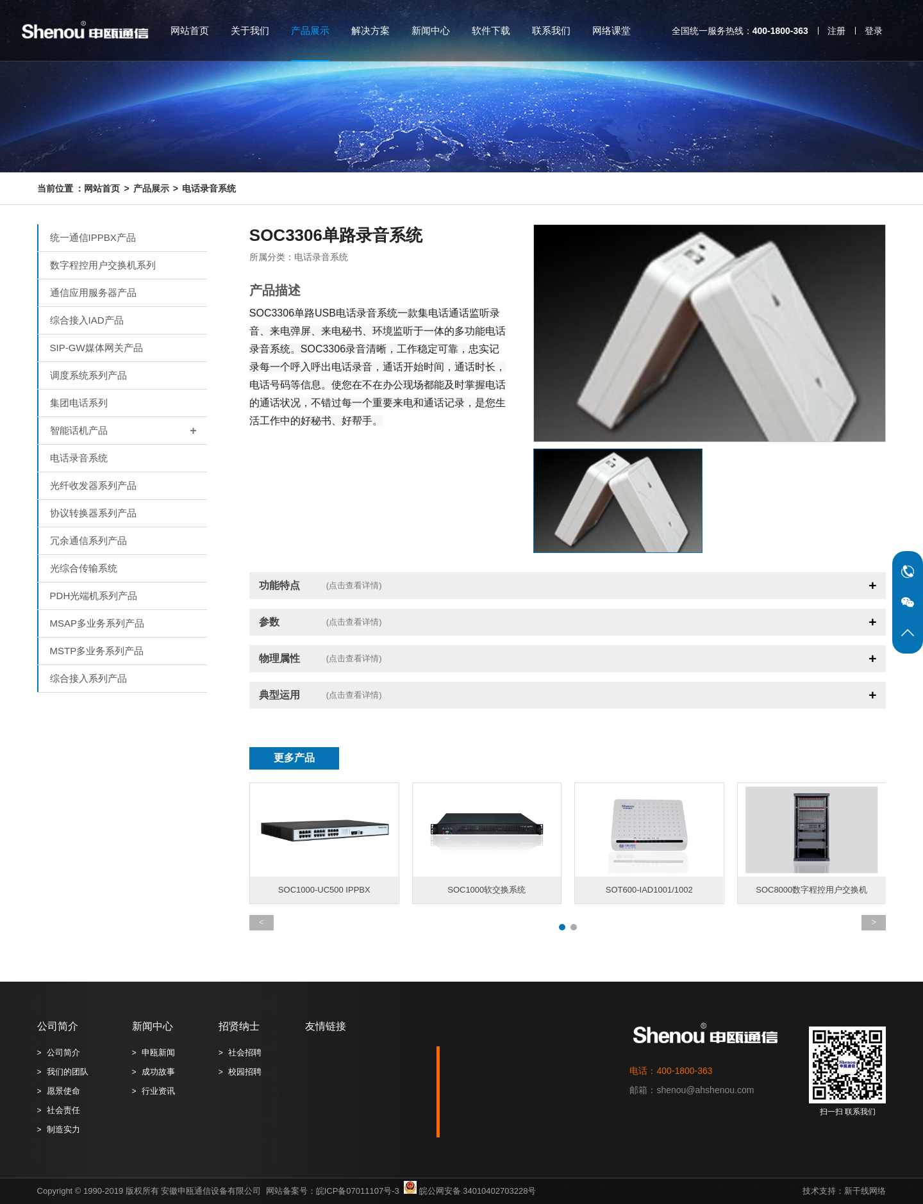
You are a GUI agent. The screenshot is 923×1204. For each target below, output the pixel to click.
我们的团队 (67, 1071)
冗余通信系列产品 (88, 540)
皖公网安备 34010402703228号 (467, 1191)
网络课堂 (611, 30)
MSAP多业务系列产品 (97, 623)
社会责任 (63, 1110)
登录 (874, 31)
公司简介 (57, 1026)
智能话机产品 (128, 430)
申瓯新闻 (158, 1052)
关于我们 (250, 30)
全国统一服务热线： (740, 31)
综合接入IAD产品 (87, 320)
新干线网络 (865, 1191)
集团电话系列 (79, 402)
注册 (836, 31)
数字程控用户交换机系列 (103, 265)
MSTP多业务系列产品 (97, 650)
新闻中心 (431, 30)
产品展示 (310, 30)
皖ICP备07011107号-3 (357, 1191)
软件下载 (491, 30)
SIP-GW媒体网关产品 (96, 347)
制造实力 (63, 1129)
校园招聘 (245, 1071)
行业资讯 (158, 1091)
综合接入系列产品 (88, 678)
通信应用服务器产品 (93, 292)
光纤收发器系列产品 (93, 485)
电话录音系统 (209, 188)
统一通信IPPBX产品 (93, 237)
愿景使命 (63, 1091)
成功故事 (158, 1071)
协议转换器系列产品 (93, 512)
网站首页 (189, 30)
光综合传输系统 (83, 568)
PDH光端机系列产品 (94, 595)
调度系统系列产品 (88, 375)
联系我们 (551, 30)
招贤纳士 (239, 1026)
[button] (562, 927)
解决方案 (370, 30)
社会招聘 (245, 1052)
